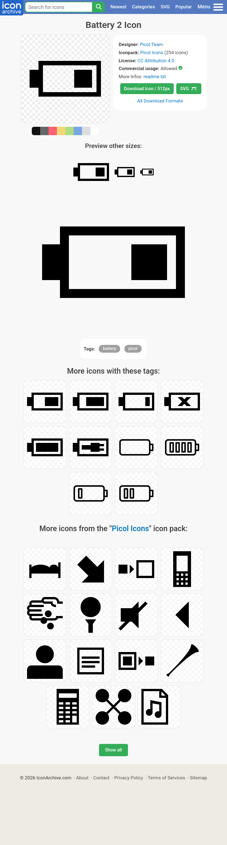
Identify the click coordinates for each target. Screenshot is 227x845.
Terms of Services (166, 777)
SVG (165, 6)
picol (133, 348)
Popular (183, 6)
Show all (113, 750)
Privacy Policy (128, 777)
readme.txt (154, 76)
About (82, 777)
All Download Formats (160, 101)
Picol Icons (151, 52)
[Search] (98, 7)
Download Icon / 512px (147, 88)
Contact (101, 777)
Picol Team (151, 44)
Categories (143, 6)
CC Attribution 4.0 (155, 60)
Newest (118, 6)
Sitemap (198, 777)
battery (109, 348)
